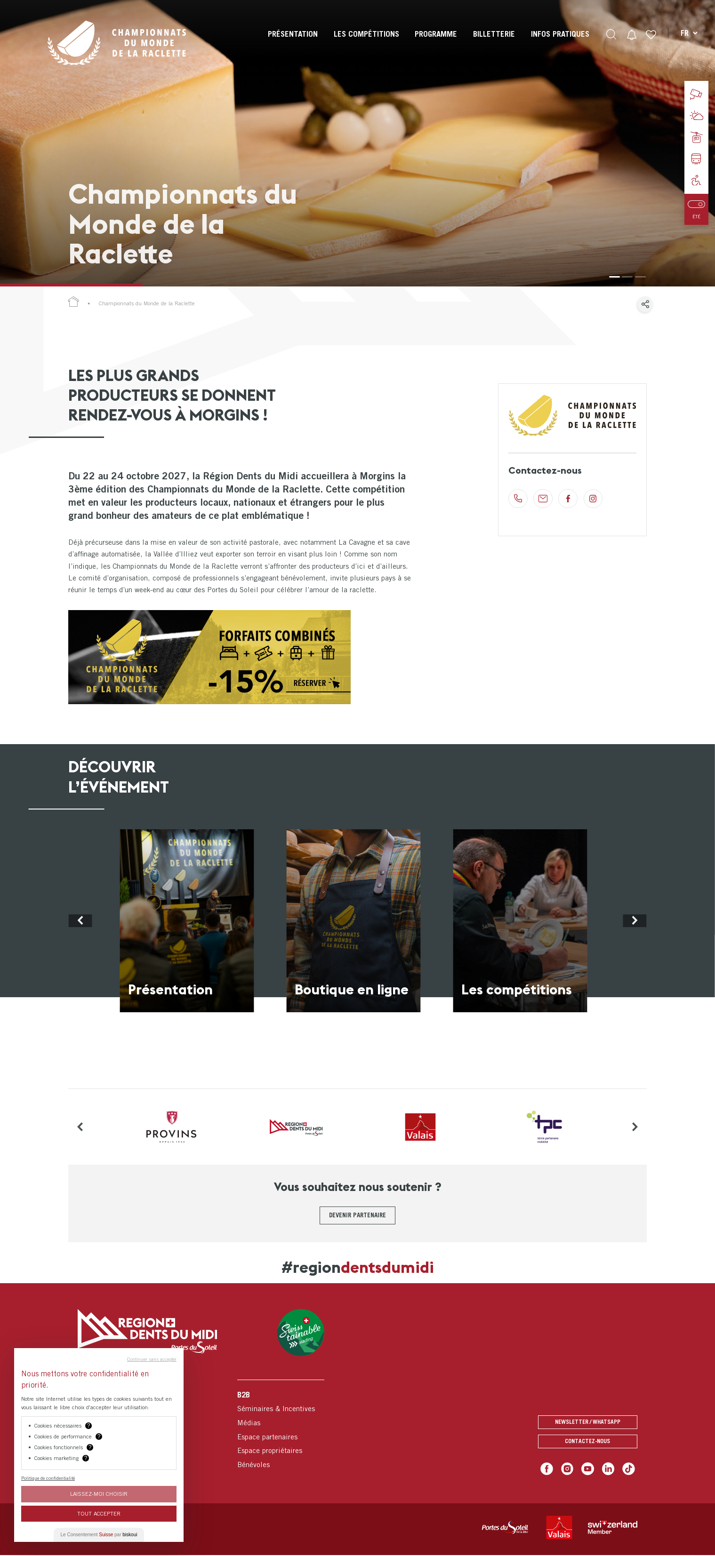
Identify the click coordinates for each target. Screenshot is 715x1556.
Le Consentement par (99, 1534)
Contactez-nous (587, 1442)
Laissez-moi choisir (99, 1493)
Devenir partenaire (358, 1214)
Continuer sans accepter (152, 1359)
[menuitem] (292, 42)
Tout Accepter (99, 1513)
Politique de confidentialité (48, 1478)
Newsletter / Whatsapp (588, 1422)
